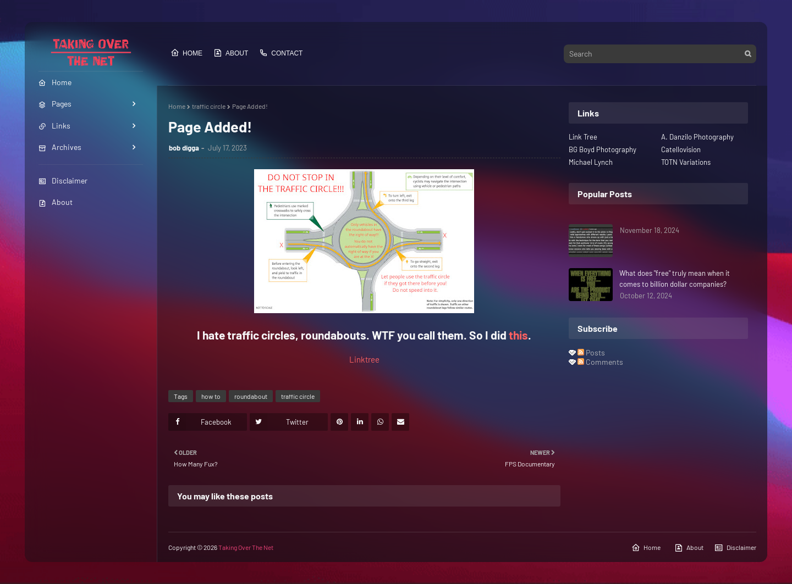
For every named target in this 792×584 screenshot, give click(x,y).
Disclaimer (62, 180)
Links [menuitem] (54, 125)
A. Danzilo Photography (697, 136)
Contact (280, 52)
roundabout (250, 396)
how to (211, 396)
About (55, 202)
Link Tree (583, 136)
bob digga (184, 147)
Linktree (364, 359)
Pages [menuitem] (55, 103)
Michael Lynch (591, 162)
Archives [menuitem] (59, 147)
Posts (591, 352)
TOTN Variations (686, 162)
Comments (600, 361)
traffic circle (209, 106)
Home (186, 52)
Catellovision (681, 149)
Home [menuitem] (55, 82)
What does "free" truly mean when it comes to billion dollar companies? (674, 278)
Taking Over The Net (245, 547)
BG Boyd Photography (602, 149)
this (518, 335)
